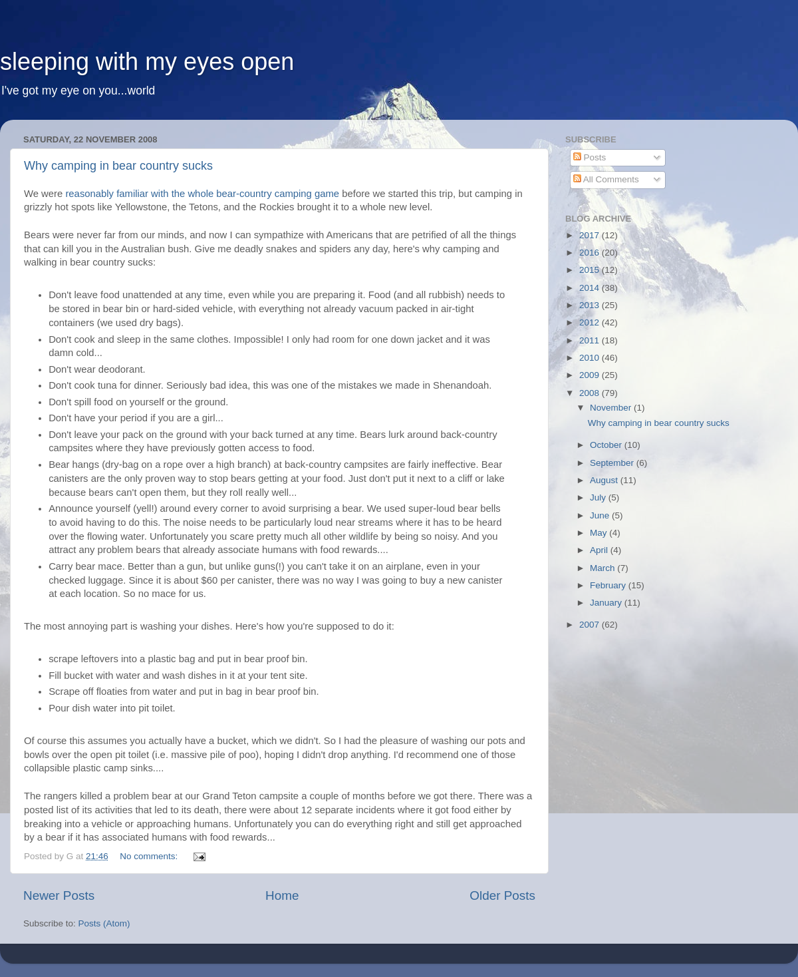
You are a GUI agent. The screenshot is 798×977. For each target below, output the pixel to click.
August (605, 480)
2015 (590, 270)
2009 (590, 375)
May (599, 533)
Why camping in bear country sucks (118, 165)
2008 (590, 393)
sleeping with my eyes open (147, 61)
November (612, 408)
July (599, 497)
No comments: (150, 856)
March (603, 568)
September (613, 463)
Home (282, 895)
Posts (589, 157)
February (609, 585)
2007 (590, 625)
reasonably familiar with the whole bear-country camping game (202, 193)
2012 (590, 322)
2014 (590, 288)
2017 (590, 235)
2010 (590, 358)
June (601, 515)
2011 (590, 340)
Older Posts (502, 895)
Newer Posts (58, 895)
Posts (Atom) (104, 923)
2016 (590, 253)
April (600, 550)
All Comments (606, 179)
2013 (590, 305)
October (607, 445)
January (607, 603)
